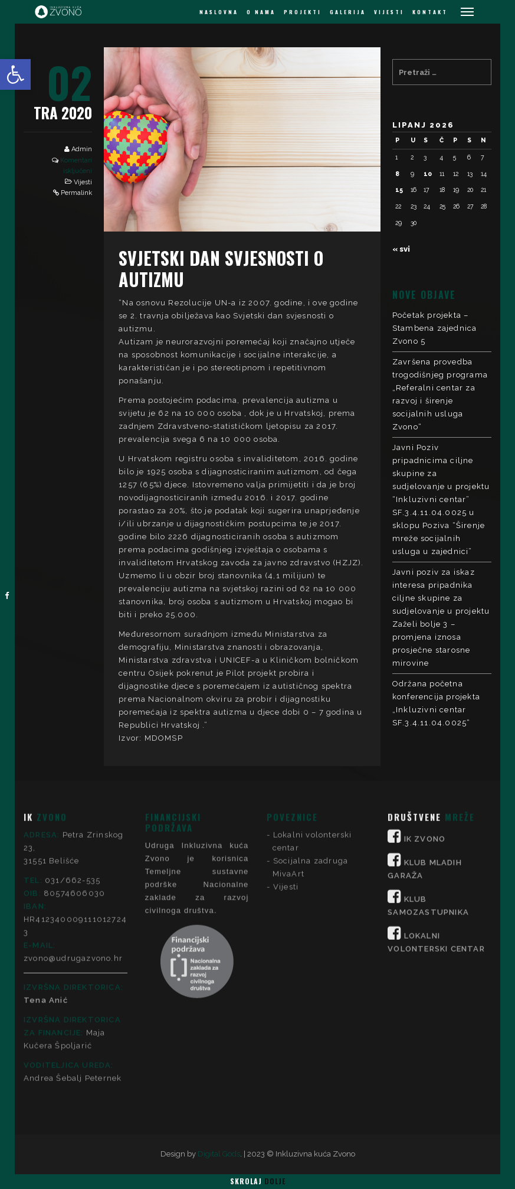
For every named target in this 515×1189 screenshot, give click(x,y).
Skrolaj (258, 1181)
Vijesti (83, 182)
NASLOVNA (218, 12)
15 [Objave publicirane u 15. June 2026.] (399, 189)
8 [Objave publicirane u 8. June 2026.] (397, 173)
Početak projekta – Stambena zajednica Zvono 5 (434, 328)
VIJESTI (389, 12)
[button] (15, 74)
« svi (401, 249)
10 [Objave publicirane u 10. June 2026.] (428, 173)
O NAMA (261, 12)
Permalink (76, 193)
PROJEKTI (303, 12)
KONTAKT (430, 12)
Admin (81, 149)
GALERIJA (348, 12)
